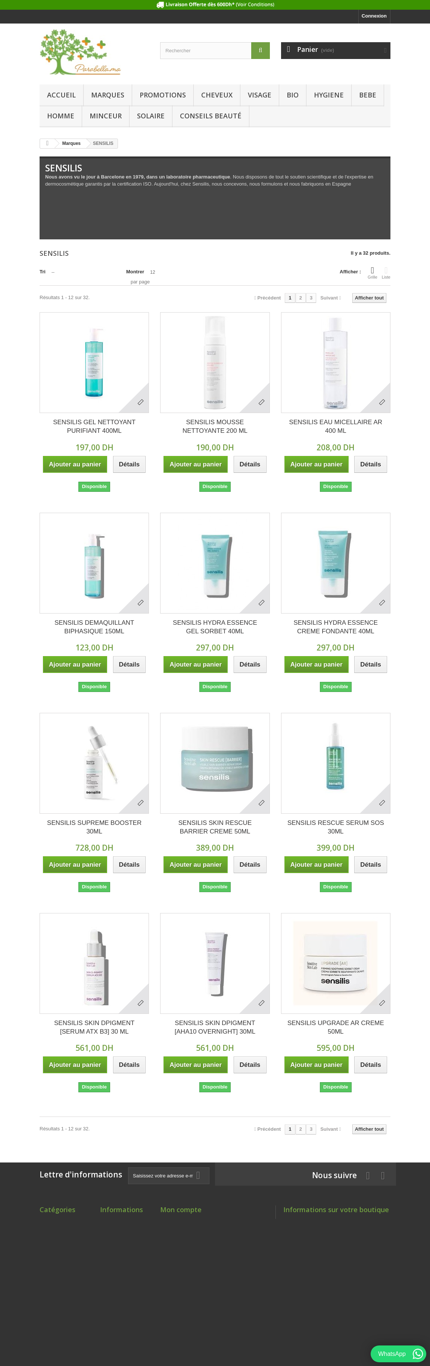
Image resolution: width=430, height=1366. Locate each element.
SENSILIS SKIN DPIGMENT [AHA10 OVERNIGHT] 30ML (215, 1027)
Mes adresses (176, 1241)
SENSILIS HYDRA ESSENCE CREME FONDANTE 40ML (335, 627)
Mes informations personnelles (195, 1251)
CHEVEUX (217, 94)
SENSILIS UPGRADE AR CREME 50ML (335, 1027)
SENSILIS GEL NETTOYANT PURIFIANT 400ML (94, 426)
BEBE (367, 94)
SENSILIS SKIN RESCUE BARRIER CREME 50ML (215, 827)
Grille (372, 272)
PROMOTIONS (163, 94)
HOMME (60, 115)
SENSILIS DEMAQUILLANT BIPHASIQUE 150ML (94, 627)
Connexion (374, 16)
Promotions (113, 1221)
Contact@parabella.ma (339, 1251)
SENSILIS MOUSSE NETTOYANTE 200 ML (215, 426)
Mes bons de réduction (186, 1260)
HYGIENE (329, 94)
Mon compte (181, 1209)
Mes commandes (179, 1221)
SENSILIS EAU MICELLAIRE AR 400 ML (335, 426)
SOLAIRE (151, 115)
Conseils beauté (211, 115)
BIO (293, 94)
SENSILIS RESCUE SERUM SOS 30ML (335, 827)
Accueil (61, 94)
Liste (386, 272)
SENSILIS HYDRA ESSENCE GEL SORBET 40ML (215, 627)
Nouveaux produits (122, 1231)
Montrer (135, 271)
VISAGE (259, 94)
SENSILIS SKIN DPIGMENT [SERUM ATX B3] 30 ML (94, 1027)
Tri (43, 271)
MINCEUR (106, 115)
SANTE (48, 1319)
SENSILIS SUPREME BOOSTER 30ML (94, 827)
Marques (107, 94)
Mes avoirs (172, 1231)
